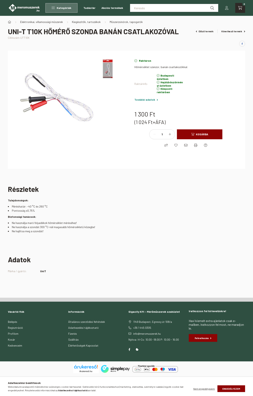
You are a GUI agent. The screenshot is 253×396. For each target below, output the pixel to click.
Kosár (11, 339)
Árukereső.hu (85, 371)
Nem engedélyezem (204, 388)
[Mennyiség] (162, 134)
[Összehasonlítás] (166, 145)
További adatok (146, 99)
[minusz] (154, 134)
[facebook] (242, 44)
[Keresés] (174, 8)
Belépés (12, 321)
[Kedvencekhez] (176, 145)
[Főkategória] (9, 22)
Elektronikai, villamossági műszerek (41, 22)
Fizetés (72, 333)
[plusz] (170, 134)
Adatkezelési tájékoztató (83, 327)
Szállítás (73, 339)
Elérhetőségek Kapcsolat (83, 345)
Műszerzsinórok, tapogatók (126, 22)
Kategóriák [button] (61, 7)
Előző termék (205, 31)
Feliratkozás (203, 338)
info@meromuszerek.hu (147, 333)
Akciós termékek (112, 7)
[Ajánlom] (186, 145)
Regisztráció (15, 327)
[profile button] (227, 8)
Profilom (13, 333)
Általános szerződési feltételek (86, 321)
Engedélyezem (231, 388)
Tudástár (89, 7)
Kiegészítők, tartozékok (86, 22)
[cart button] (240, 8)
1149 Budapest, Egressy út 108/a (152, 321)
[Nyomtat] (196, 145)
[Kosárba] (199, 134)
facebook (129, 349)
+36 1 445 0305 (142, 327)
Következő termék (233, 31)
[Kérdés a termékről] (206, 145)
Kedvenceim (15, 345)
